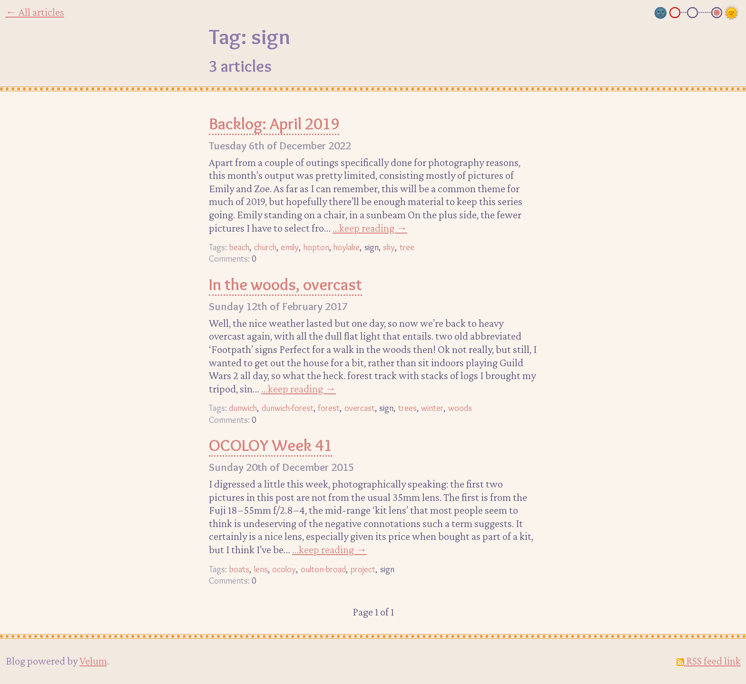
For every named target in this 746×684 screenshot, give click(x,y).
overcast (359, 407)
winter (432, 407)
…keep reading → (370, 228)
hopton (316, 247)
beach (239, 247)
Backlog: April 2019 (274, 124)
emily (290, 247)
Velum (93, 661)
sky (389, 247)
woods (460, 407)
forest (329, 407)
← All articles (35, 12)
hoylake (347, 247)
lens (261, 569)
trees (407, 407)
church (265, 247)
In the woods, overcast (285, 284)
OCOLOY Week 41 (270, 445)
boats (239, 569)
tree (407, 247)
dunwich (243, 407)
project (362, 569)
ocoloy (284, 569)
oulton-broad (323, 569)
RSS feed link (709, 661)
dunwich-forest (288, 407)
